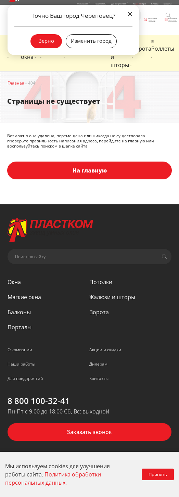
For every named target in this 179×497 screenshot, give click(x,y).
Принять (158, 474)
